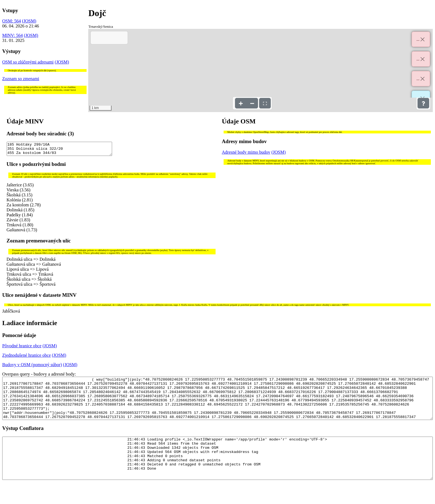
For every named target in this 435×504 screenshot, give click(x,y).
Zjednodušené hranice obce (26, 357)
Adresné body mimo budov (246, 152)
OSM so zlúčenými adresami (28, 62)
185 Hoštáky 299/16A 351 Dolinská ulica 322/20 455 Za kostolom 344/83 (59, 150)
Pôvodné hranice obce (21, 348)
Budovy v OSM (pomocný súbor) (32, 367)
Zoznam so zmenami (20, 78)
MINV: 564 (12, 35)
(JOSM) (29, 21)
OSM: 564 (11, 21)
